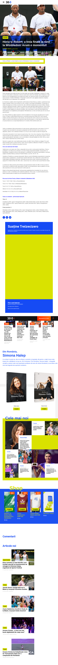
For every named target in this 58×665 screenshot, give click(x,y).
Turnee (35, 423)
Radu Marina (19, 340)
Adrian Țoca (7, 48)
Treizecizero (11, 569)
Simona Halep (23, 437)
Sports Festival (6, 559)
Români (5, 37)
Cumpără (16, 408)
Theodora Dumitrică (12, 634)
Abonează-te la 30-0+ (44, 318)
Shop (16, 488)
